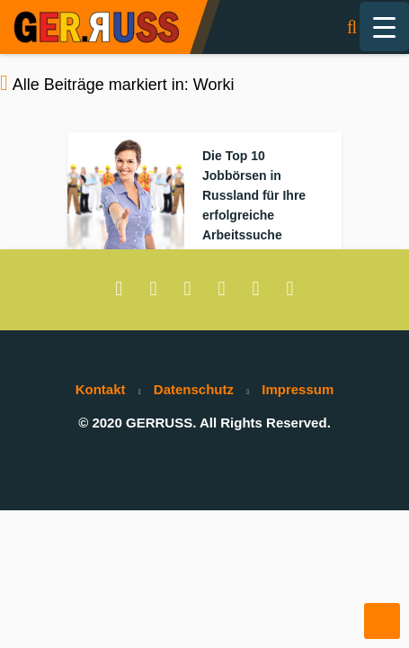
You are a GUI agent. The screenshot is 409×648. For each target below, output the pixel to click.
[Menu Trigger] (384, 26)
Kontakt (101, 389)
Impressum (297, 389)
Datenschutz (194, 389)
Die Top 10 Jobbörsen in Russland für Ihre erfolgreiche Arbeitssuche (254, 195)
